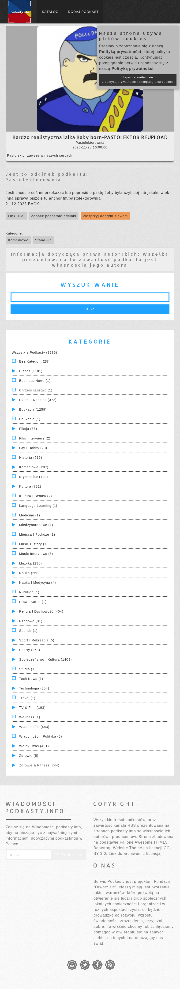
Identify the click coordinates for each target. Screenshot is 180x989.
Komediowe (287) (34, 467)
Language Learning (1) (38, 506)
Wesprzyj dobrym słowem (105, 216)
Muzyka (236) (30, 563)
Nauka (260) (29, 573)
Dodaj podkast (83, 12)
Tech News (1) (31, 679)
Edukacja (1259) (33, 409)
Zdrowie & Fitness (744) (39, 765)
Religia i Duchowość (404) (41, 611)
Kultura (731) (30, 486)
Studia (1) (27, 669)
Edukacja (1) (30, 419)
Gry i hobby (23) (33, 448)
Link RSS (16, 216)
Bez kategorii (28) (34, 361)
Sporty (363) (29, 650)
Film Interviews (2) (34, 438)
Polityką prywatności (120, 52)
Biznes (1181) (30, 371)
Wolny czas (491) (34, 746)
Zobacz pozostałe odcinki (53, 216)
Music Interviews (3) (36, 554)
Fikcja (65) (28, 429)
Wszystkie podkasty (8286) (34, 352)
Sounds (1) (28, 631)
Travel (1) (27, 698)
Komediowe (18, 240)
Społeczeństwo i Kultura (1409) (45, 659)
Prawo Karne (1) (33, 602)
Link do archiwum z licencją (135, 854)
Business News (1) (35, 381)
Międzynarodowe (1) (36, 525)
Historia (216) (30, 457)
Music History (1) (33, 544)
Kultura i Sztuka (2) (35, 496)
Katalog (50, 12)
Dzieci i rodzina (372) (38, 400)
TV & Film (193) (32, 707)
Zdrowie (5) (28, 756)
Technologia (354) (34, 688)
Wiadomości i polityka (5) (40, 736)
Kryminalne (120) (33, 477)
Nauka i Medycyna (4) (37, 582)
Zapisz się (68, 855)
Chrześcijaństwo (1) (35, 390)
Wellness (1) (29, 717)
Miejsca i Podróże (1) (37, 534)
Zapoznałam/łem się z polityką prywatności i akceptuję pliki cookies (138, 79)
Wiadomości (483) (34, 727)
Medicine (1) (29, 515)
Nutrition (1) (29, 592)
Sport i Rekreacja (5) (36, 640)
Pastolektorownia (33, 179)
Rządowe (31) (30, 621)
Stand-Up (43, 240)
